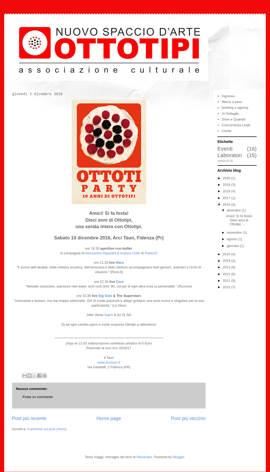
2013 (227, 267)
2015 (227, 254)
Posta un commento (37, 397)
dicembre (234, 210)
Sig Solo (105, 296)
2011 (227, 281)
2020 (227, 178)
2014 (227, 261)
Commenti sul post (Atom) (46, 429)
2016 (227, 204)
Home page (108, 418)
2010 (227, 287)
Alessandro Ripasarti (100, 253)
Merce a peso (232, 102)
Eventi (225, 149)
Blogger (178, 457)
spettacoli (223, 160)
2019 (227, 185)
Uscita (226, 131)
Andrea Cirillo (130, 253)
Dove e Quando (233, 119)
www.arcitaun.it (108, 362)
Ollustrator (144, 457)
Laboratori (229, 155)
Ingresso (228, 96)
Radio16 (151, 253)
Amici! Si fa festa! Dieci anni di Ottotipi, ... (239, 220)
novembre (235, 232)
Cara (119, 282)
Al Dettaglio (230, 114)
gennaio (233, 246)
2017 (227, 198)
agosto (232, 239)
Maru (120, 262)
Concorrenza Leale (236, 125)
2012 (227, 274)
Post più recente (29, 418)
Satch (108, 315)
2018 (227, 191)
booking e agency (235, 108)
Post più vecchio (188, 418)
